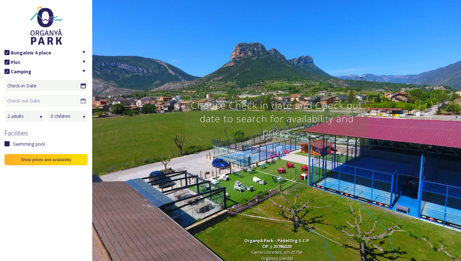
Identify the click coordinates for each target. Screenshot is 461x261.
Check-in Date (21, 86)
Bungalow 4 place (31, 53)
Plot (15, 62)
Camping (21, 72)
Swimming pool (29, 144)
